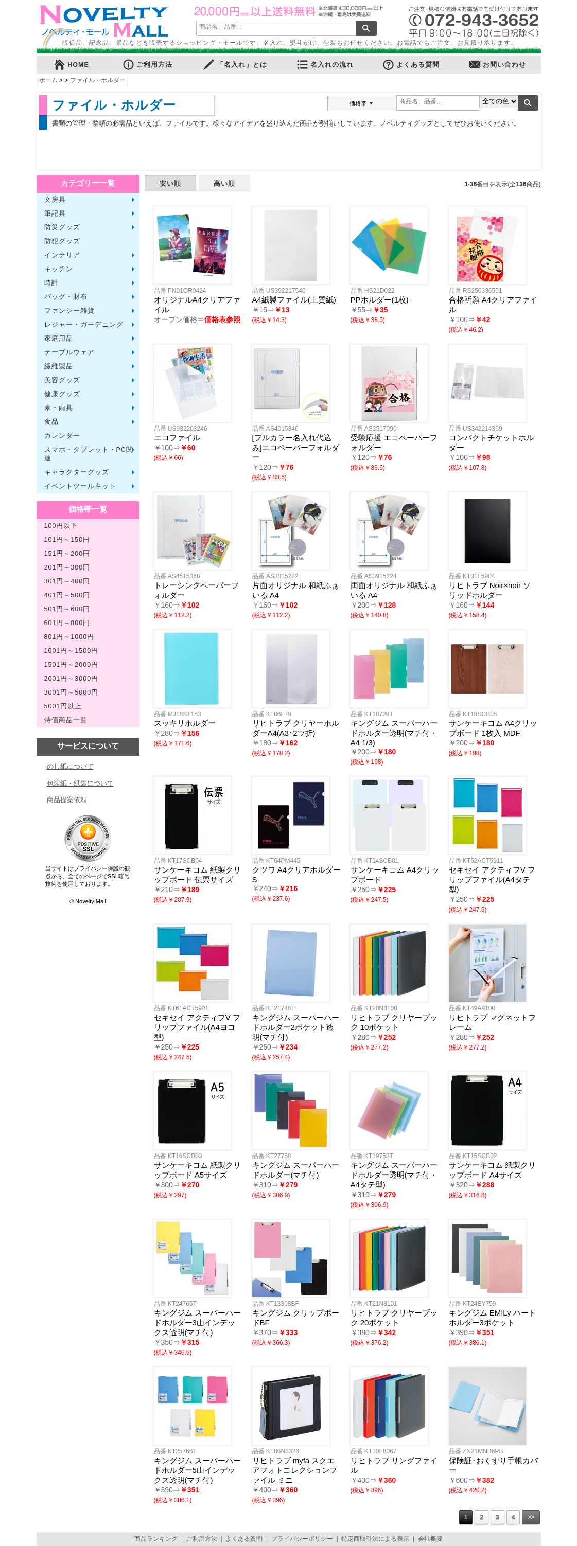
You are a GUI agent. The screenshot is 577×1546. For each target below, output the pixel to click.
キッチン (58, 269)
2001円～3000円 (71, 678)
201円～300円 (67, 567)
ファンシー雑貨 (69, 310)
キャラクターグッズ (76, 472)
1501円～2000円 (71, 664)
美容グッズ (62, 380)
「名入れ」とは (234, 64)
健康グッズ (62, 394)
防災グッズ (62, 227)
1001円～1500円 (71, 650)
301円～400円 (67, 581)
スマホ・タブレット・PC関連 (88, 454)
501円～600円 (67, 609)
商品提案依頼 (67, 800)
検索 (366, 28)
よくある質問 (411, 64)
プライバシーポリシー (302, 1538)
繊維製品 (58, 366)
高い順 (224, 183)
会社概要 (430, 1538)
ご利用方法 (147, 64)
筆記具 (55, 213)
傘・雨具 (58, 408)
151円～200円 (67, 553)
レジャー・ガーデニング (84, 324)
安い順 (170, 183)
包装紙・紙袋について (80, 783)
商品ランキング (156, 1538)
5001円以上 (63, 706)
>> (530, 1517)
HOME (71, 64)
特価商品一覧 (66, 720)
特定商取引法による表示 (375, 1538)
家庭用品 (58, 338)
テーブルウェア (69, 352)
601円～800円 (67, 623)
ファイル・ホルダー (98, 80)
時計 (51, 283)
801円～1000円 (69, 637)
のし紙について (70, 766)
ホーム (48, 80)
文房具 (55, 199)
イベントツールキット (80, 486)
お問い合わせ (497, 64)
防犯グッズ (62, 241)
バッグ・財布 (66, 296)
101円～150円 (67, 539)
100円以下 (61, 525)
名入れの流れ (325, 64)
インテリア (62, 255)
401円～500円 (67, 595)
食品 (51, 421)
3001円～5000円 (71, 692)
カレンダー (62, 435)
